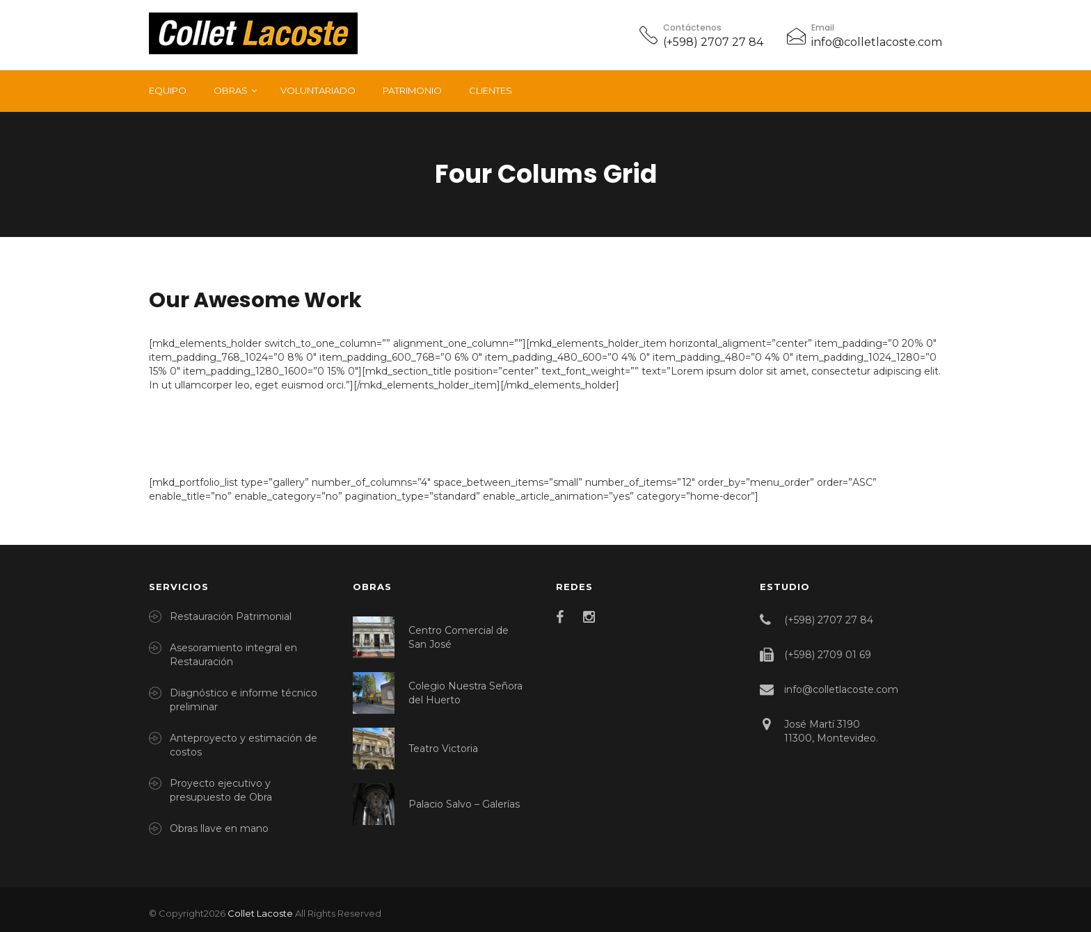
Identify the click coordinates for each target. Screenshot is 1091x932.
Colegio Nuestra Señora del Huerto (465, 693)
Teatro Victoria (443, 748)
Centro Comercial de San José (458, 637)
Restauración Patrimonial (231, 616)
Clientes (490, 90)
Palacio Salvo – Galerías (464, 804)
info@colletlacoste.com (876, 42)
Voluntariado (318, 90)
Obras (231, 90)
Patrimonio (412, 90)
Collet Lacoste (260, 913)
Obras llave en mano (219, 828)
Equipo (167, 90)
